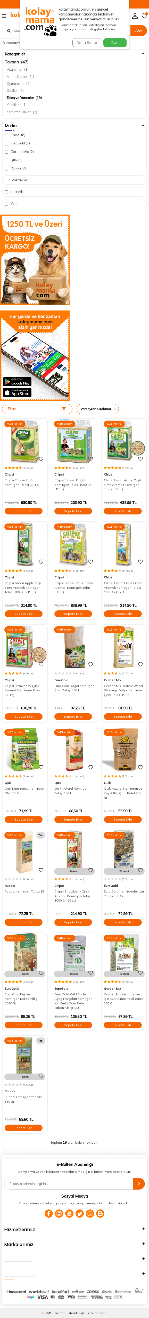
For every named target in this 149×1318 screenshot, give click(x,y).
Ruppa (15, 168)
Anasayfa (11, 43)
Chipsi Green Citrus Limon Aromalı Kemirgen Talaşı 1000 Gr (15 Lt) (123, 587)
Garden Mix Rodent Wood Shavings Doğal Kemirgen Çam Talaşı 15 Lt (123, 690)
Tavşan (17, 61)
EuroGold (17, 143)
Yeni (11, 203)
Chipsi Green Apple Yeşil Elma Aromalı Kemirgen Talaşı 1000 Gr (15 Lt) (23, 587)
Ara (138, 30)
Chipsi (15, 135)
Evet (115, 42)
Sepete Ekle (23, 511)
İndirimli (14, 192)
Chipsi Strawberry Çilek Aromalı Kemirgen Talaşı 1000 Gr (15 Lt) (72, 895)
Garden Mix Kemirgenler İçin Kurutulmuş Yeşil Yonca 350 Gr (124, 998)
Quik (13, 160)
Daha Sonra (87, 42)
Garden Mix (19, 152)
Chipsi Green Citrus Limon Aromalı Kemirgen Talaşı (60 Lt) (73, 587)
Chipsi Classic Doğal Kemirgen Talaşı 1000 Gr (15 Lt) (72, 484)
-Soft (47, 1313)
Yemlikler (17, 105)
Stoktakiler (16, 180)
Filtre (36, 408)
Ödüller (15, 90)
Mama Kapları (20, 77)
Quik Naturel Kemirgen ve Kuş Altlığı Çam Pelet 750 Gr (123, 793)
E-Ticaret (58, 1313)
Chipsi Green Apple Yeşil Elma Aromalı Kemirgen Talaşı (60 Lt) (122, 484)
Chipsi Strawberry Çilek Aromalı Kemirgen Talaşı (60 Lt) (23, 690)
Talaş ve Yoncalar (24, 98)
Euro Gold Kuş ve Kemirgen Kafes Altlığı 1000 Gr (21, 998)
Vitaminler (17, 69)
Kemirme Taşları (22, 112)
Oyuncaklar (18, 83)
